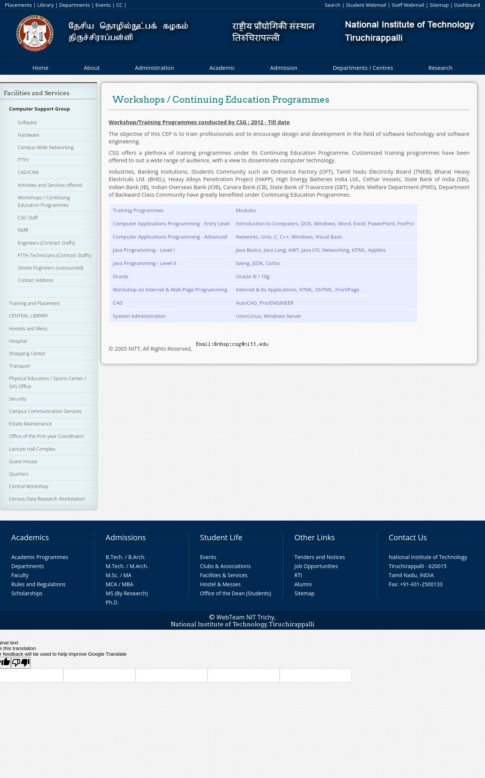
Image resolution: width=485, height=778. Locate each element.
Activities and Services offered (50, 185)
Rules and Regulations (38, 584)
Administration (154, 67)
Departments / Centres (363, 67)
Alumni (303, 584)
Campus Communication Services (45, 411)
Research (440, 67)
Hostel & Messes (220, 584)
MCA (111, 584)
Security (17, 398)
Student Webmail (366, 5)
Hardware (28, 134)
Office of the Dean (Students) (235, 593)
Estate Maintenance (30, 423)
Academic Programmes (39, 557)
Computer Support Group (39, 108)
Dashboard (467, 5)
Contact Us (408, 537)
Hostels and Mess (28, 328)
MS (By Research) (127, 593)
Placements (18, 5)
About (92, 67)
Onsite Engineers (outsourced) (50, 267)
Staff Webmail (408, 5)
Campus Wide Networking (46, 147)
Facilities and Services (36, 93)
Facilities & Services (224, 575)
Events (103, 5)
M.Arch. (138, 566)
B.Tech (114, 557)
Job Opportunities (316, 566)
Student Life (221, 537)
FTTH (23, 159)
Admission (284, 67)
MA (127, 575)
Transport (19, 365)
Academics (30, 537)
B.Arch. (137, 557)
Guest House (23, 461)
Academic (222, 67)
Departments (74, 5)
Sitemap (439, 5)
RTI (298, 575)
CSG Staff (28, 217)
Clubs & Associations (225, 566)
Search (332, 5)
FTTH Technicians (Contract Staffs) (54, 255)
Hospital (18, 340)
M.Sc (111, 575)
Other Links (314, 537)
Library (45, 5)
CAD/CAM (28, 172)
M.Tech (114, 566)
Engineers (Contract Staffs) (46, 242)
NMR (23, 229)
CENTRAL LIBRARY (28, 315)
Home (40, 67)
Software (27, 122)
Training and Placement (34, 303)
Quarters (18, 473)
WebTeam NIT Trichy (245, 617)
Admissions (126, 537)
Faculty (20, 575)
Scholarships (26, 593)
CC (119, 5)
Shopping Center (27, 353)
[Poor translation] (21, 663)
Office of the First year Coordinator (46, 436)
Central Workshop (28, 486)
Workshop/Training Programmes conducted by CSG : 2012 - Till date (199, 122)
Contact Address (36, 280)
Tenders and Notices (319, 557)
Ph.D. (112, 602)
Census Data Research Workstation (47, 498)
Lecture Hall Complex (32, 448)
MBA (128, 584)
